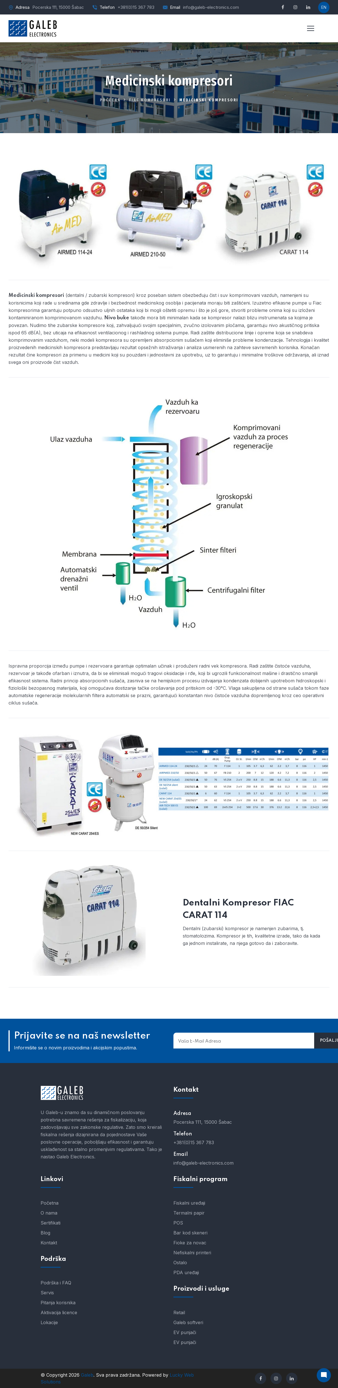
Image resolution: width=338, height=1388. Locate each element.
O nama (49, 1213)
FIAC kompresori (150, 100)
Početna (110, 100)
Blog (45, 1233)
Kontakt (49, 1243)
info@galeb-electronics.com (211, 7)
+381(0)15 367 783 (135, 7)
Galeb (87, 1375)
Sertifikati (50, 1223)
